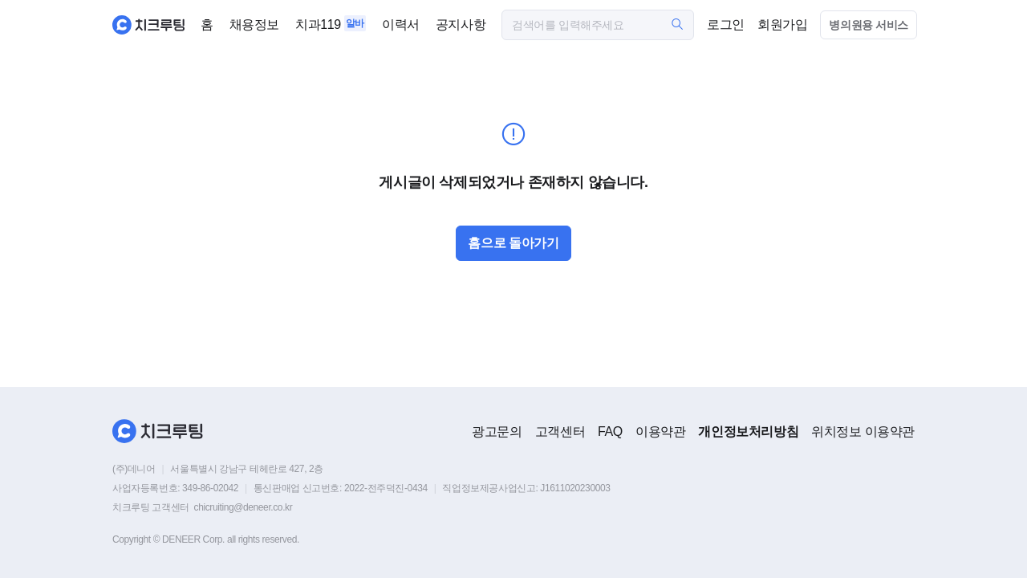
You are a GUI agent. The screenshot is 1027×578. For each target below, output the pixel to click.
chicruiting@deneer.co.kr (243, 507)
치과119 (318, 24)
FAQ (610, 431)
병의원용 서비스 (868, 24)
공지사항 (460, 24)
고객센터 (560, 431)
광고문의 (497, 431)
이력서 (401, 24)
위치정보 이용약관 (863, 431)
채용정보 (254, 24)
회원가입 (782, 24)
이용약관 (660, 431)
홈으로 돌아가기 (513, 243)
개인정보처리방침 (748, 431)
